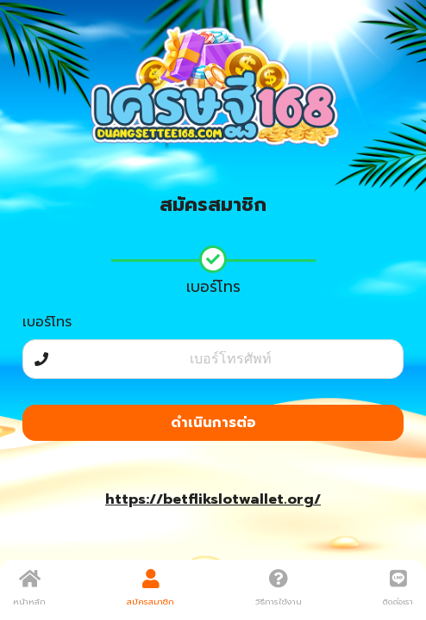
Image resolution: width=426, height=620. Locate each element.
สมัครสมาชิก (150, 588)
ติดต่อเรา (398, 588)
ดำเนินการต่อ (213, 422)
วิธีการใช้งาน (278, 588)
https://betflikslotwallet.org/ (213, 499)
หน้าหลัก (29, 588)
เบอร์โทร (47, 322)
